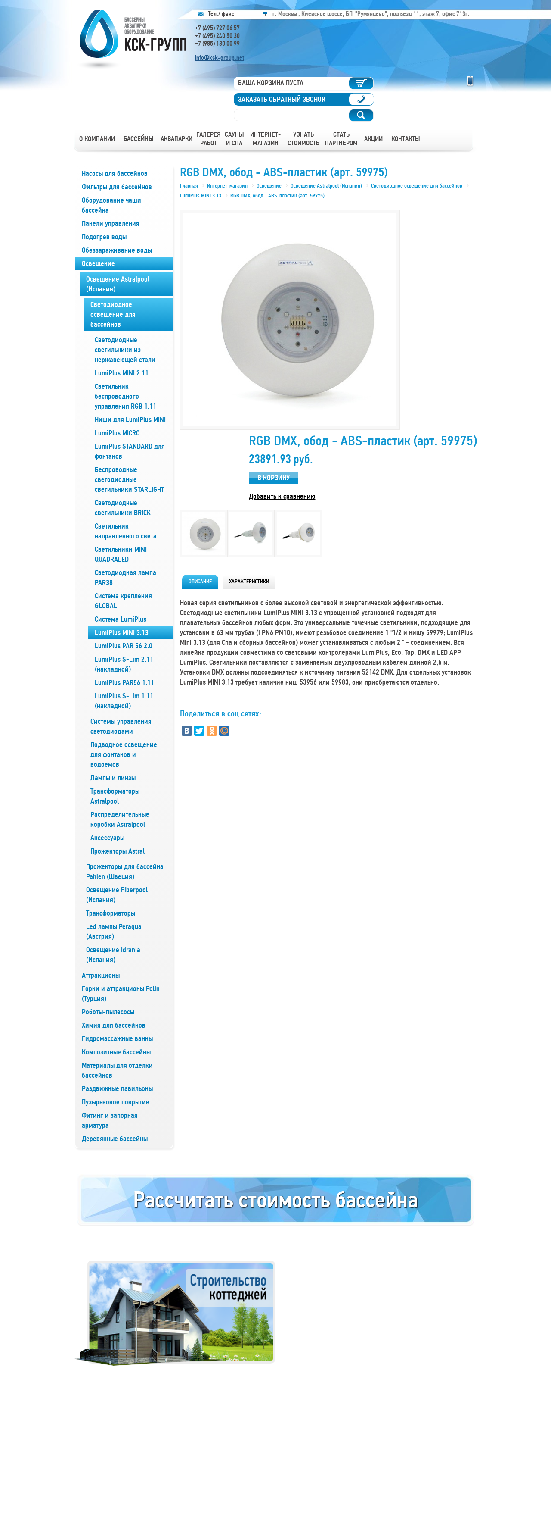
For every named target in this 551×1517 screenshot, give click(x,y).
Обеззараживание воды (117, 250)
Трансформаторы (110, 913)
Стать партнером (341, 138)
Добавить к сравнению (282, 496)
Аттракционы (101, 975)
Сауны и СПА (234, 138)
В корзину (273, 477)
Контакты (405, 138)
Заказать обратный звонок (281, 99)
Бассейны (139, 138)
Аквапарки (176, 138)
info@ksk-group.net (219, 58)
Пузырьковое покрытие (115, 1102)
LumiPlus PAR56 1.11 (124, 682)
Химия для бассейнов (113, 1025)
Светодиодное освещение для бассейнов (113, 314)
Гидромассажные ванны (117, 1038)
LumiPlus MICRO (117, 433)
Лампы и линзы (113, 777)
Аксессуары (107, 837)
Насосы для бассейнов (115, 173)
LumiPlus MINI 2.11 (122, 373)
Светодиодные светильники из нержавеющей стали (125, 349)
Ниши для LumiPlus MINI (130, 419)
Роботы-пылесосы (108, 1012)
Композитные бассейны (116, 1052)
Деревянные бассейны (115, 1138)
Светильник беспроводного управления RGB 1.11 (125, 396)
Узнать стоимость (303, 138)
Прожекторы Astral (117, 851)
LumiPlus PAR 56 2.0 (123, 646)
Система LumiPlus (120, 619)
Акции (373, 138)
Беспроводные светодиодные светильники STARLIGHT (129, 479)
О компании (97, 138)
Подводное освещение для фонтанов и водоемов (123, 754)
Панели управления (110, 223)
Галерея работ (208, 138)
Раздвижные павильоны (117, 1088)
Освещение (98, 263)
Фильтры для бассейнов (117, 186)
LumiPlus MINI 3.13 (122, 632)
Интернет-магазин (265, 138)
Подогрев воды (104, 236)
